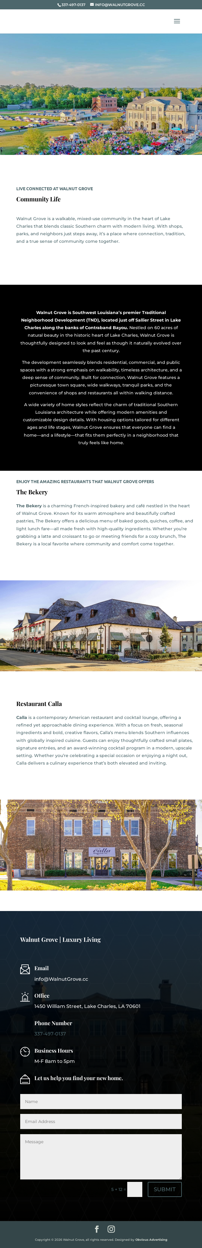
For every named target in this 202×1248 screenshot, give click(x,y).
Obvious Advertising (151, 1240)
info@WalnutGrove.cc (61, 979)
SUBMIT (165, 1189)
